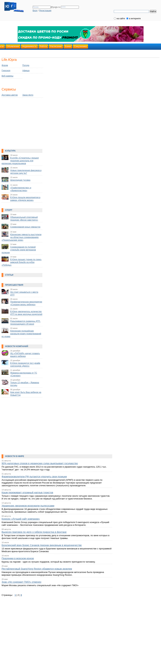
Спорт (8, 210)
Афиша (25, 70)
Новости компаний (16, 346)
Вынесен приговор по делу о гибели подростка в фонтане (34, 532)
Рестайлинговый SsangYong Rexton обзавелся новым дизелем (37, 568)
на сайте (121, 18)
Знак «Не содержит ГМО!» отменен (21, 582)
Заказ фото (27, 95)
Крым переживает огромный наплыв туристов (27, 492)
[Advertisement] (23, 124)
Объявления (13, 46)
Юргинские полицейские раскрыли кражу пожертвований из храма (21, 334)
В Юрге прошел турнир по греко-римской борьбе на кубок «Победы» (22, 262)
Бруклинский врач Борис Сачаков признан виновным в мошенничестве (42, 545)
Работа (43, 46)
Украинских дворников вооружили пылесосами (28, 505)
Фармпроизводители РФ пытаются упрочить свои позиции (34, 476)
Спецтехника (80, 46)
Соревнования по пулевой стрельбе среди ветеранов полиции (19, 250)
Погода (25, 65)
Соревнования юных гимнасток (25, 227)
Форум (5, 65)
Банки (68, 46)
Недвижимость (29, 46)
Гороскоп (6, 70)
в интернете (135, 18)
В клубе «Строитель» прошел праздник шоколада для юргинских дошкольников (20, 161)
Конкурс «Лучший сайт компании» (21, 518)
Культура (10, 151)
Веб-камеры (7, 76)
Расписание (56, 46)
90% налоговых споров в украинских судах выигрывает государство (40, 463)
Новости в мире (14, 456)
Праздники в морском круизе (18, 558)
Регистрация (45, 10)
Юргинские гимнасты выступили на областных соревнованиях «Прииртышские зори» (21, 237)
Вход (35, 10)
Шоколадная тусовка (20, 180)
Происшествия (14, 285)
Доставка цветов (10, 95)
